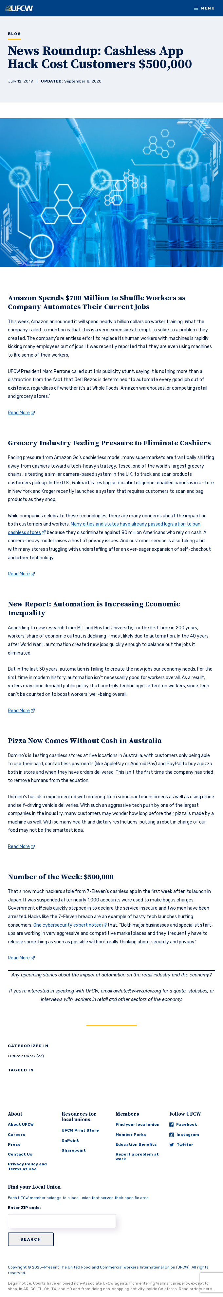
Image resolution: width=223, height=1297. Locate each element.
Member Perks (131, 1134)
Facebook (183, 1124)
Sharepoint (74, 1150)
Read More (19, 413)
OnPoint (70, 1140)
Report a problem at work (137, 1156)
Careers (16, 1134)
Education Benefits (136, 1144)
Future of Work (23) (26, 1056)
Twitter (181, 1144)
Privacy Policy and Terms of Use (27, 1166)
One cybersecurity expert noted (67, 925)
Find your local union (137, 1124)
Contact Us (20, 1154)
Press (14, 1144)
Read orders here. (196, 1289)
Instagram (184, 1134)
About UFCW (21, 1124)
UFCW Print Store (80, 1130)
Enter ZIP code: (24, 1207)
